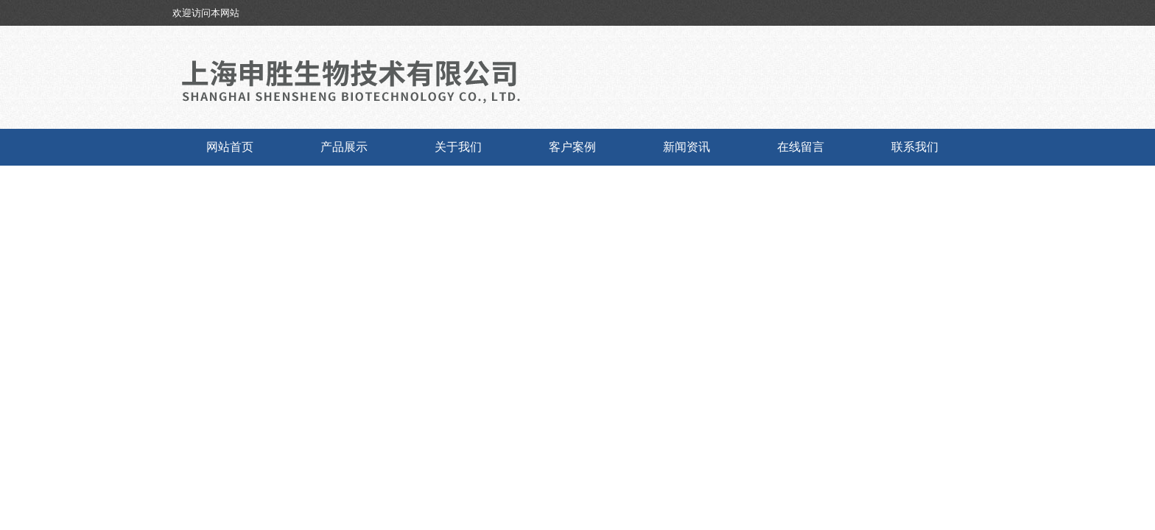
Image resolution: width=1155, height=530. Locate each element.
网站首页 (229, 147)
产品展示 (344, 147)
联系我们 (914, 147)
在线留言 (800, 147)
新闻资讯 (686, 147)
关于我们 (458, 147)
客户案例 (572, 147)
